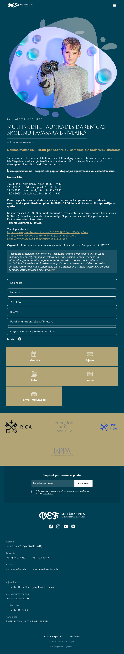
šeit (52, 270)
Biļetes (14, 312)
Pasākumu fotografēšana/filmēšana (31, 322)
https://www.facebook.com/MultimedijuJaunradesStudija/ (42, 236)
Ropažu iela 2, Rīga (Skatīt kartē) (24, 546)
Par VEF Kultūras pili (33, 396)
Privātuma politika (53, 636)
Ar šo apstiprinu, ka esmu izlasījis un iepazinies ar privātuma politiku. (62, 492)
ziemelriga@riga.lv (16, 569)
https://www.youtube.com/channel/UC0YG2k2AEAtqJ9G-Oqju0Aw (47, 232)
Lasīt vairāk (48, 493)
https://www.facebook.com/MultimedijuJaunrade (37, 239)
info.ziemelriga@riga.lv (45, 569)
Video (90, 376)
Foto (34, 376)
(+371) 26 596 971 (42, 557)
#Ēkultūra (16, 302)
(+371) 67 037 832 (16, 557)
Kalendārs (16, 283)
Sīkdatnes (75, 636)
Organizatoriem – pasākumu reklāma (32, 331)
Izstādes (15, 293)
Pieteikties (83, 483)
